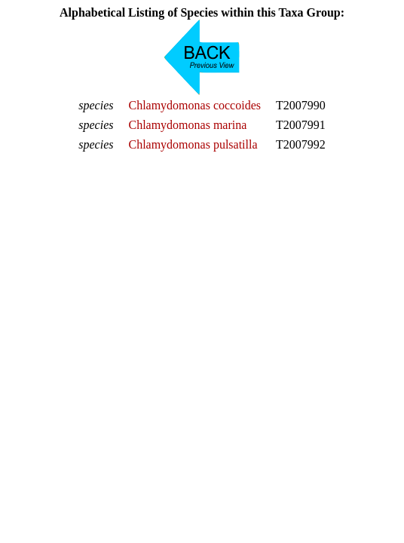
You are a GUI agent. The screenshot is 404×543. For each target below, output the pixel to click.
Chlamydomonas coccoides (194, 105)
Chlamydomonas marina (187, 124)
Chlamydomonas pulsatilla (192, 144)
